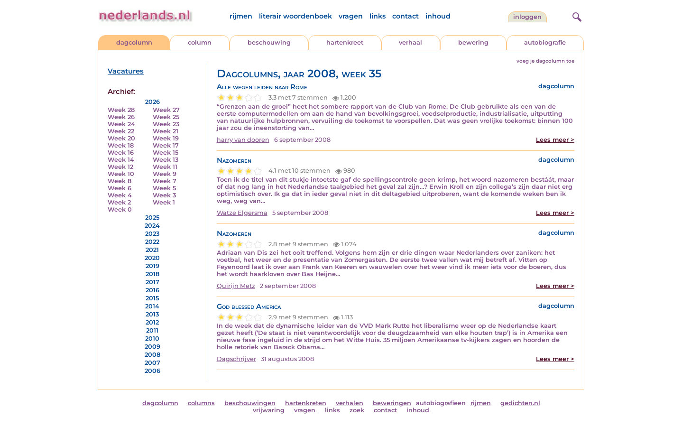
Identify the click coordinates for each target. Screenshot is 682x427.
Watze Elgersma (242, 212)
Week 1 (164, 202)
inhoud (438, 16)
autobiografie (545, 42)
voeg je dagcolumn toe (545, 61)
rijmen (241, 16)
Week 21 (165, 131)
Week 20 (121, 138)
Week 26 (121, 117)
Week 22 (121, 131)
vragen (351, 16)
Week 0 (120, 209)
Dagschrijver (236, 358)
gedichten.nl (520, 403)
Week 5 (164, 188)
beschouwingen (250, 403)
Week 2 (119, 202)
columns (201, 403)
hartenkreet (344, 42)
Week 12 (120, 166)
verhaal (410, 42)
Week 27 (166, 109)
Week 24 (121, 124)
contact (405, 16)
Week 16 (121, 152)
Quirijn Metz (236, 285)
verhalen (349, 403)
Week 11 (165, 166)
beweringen (392, 403)
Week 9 (164, 173)
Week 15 (165, 152)
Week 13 (165, 159)
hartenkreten (305, 403)
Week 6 (119, 188)
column (200, 42)
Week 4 (120, 195)
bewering (473, 42)
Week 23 (166, 124)
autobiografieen (441, 403)
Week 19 (166, 138)
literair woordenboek (295, 16)
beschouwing (269, 42)
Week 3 (164, 195)
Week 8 (119, 181)
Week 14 (121, 159)
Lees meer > (555, 139)
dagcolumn (134, 42)
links (377, 16)
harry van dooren (243, 139)
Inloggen (527, 16)
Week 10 (121, 173)
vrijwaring (269, 410)
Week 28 (121, 109)
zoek (357, 410)
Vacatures (126, 71)
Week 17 (166, 145)
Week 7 (164, 181)
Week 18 (121, 145)
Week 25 (166, 117)
